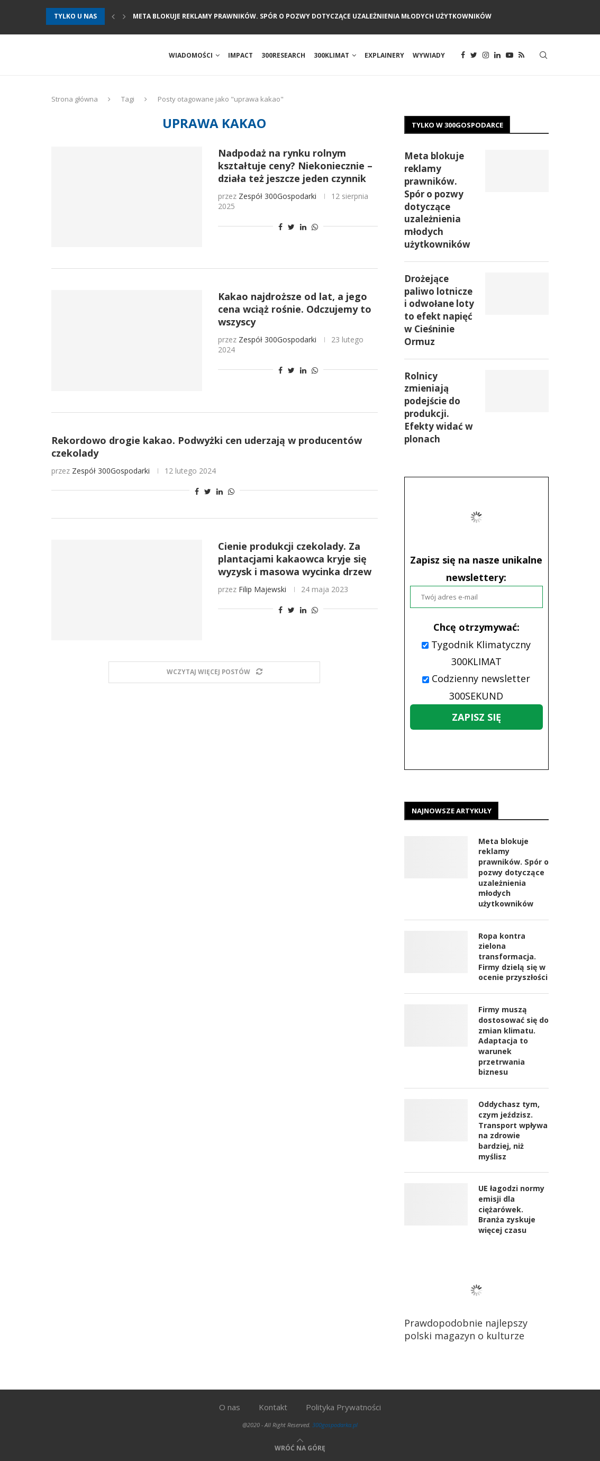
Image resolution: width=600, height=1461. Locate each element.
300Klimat (331, 55)
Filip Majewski (262, 590)
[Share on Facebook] (280, 228)
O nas (229, 1406)
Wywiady (429, 55)
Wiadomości (191, 55)
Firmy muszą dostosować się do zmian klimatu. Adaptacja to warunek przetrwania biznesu (513, 1041)
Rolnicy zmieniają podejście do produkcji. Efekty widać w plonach (438, 408)
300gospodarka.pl (335, 1424)
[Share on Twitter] (291, 228)
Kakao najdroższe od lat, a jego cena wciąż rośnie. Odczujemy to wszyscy (294, 310)
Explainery (384, 55)
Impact (240, 55)
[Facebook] (463, 55)
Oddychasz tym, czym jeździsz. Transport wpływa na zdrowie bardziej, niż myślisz (513, 1130)
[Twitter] (473, 55)
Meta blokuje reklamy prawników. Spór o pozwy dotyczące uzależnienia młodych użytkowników (312, 16)
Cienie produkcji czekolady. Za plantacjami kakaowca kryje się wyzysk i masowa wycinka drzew (294, 559)
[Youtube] (509, 55)
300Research (283, 55)
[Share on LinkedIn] (303, 228)
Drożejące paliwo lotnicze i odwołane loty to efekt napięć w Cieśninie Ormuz (439, 310)
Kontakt (273, 1406)
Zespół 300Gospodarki (277, 197)
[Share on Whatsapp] (315, 228)
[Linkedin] (497, 55)
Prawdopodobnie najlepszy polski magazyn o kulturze (476, 1303)
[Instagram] (486, 55)
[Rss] (521, 55)
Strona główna (74, 100)
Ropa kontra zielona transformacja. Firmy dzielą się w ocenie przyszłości (513, 957)
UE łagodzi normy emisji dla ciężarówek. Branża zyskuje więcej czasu (511, 1208)
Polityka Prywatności (343, 1406)
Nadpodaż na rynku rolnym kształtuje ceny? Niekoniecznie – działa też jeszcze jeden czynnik (295, 167)
